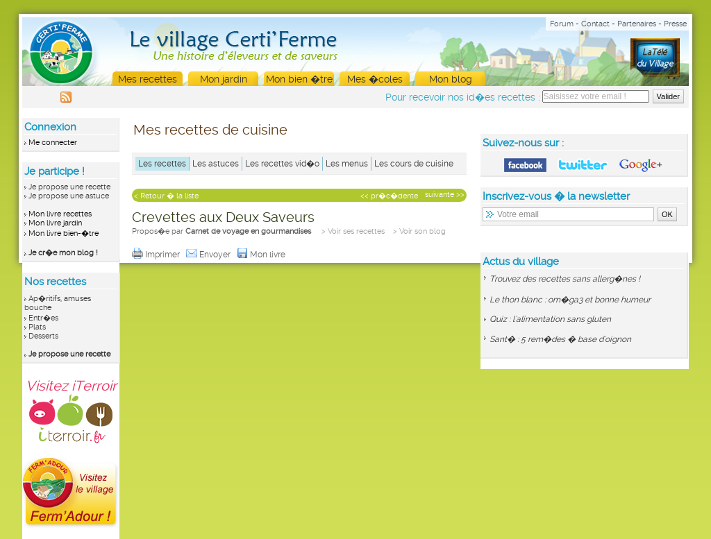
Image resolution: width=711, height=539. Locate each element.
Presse (675, 23)
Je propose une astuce (68, 195)
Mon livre (262, 254)
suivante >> (445, 194)
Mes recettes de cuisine (210, 129)
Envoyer (209, 254)
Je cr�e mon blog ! (63, 252)
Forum (562, 23)
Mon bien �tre (299, 79)
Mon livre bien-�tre (63, 233)
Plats (37, 327)
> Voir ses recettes (353, 231)
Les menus (347, 164)
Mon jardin (223, 79)
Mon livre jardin (55, 223)
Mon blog (450, 79)
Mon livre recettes (60, 214)
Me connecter (52, 142)
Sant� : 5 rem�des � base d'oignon (560, 339)
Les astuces (215, 164)
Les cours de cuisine (413, 164)
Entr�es (43, 318)
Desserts (43, 336)
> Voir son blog (419, 231)
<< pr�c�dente (389, 195)
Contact (595, 23)
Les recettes (162, 164)
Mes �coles (375, 79)
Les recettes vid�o (282, 164)
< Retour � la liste (166, 195)
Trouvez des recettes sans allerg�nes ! (565, 279)
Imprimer (157, 254)
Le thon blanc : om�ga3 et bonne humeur (570, 300)
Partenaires (636, 23)
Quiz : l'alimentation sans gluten (550, 319)
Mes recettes (147, 79)
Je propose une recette (69, 186)
